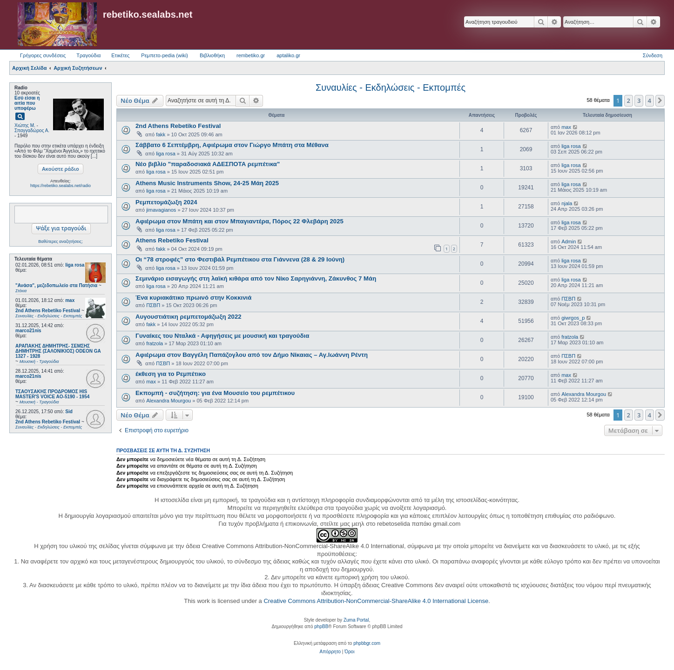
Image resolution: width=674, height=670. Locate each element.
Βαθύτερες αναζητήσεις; (60, 241)
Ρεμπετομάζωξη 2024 (166, 202)
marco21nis (28, 330)
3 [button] (638, 100)
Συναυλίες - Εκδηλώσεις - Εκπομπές (390, 87)
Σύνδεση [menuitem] (652, 55)
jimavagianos (161, 210)
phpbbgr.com (366, 643)
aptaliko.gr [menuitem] (288, 55)
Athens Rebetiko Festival (172, 240)
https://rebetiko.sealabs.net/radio (60, 185)
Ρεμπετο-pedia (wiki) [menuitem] (164, 55)
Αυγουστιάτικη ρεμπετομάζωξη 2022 (188, 316)
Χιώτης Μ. (24, 125)
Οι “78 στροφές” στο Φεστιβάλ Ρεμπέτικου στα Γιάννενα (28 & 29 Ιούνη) (239, 259)
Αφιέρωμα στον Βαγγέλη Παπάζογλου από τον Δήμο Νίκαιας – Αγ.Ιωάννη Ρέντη (251, 354)
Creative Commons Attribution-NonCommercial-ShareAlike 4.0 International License (375, 600)
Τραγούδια (88, 55)
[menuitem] (330, 652)
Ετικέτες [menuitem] (120, 55)
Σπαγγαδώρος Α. (31, 130)
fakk (160, 134)
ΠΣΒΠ (153, 305)
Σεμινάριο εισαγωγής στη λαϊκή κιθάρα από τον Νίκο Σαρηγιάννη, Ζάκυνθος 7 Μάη (255, 278)
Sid (69, 411)
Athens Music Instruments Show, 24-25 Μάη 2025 (207, 183)
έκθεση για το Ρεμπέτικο (170, 373)
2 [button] (628, 100)
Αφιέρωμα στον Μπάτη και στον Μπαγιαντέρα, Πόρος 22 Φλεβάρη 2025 (239, 221)
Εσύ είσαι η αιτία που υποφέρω (27, 103)
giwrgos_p (573, 318)
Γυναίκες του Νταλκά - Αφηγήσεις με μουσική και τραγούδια (222, 335)
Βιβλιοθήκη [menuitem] (212, 55)
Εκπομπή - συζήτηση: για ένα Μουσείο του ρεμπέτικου (215, 392)
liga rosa (74, 265)
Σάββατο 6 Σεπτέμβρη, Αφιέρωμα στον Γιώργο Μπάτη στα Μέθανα (232, 144)
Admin (568, 241)
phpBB (321, 626)
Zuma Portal (356, 620)
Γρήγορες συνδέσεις (43, 55)
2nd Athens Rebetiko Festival (178, 125)
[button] (660, 100)
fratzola (154, 343)
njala (566, 203)
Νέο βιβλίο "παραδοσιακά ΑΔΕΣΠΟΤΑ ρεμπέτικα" (207, 164)
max (69, 300)
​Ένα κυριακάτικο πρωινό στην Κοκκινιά (193, 297)
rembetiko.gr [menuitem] (250, 55)
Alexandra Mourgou (168, 400)
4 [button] (649, 100)
